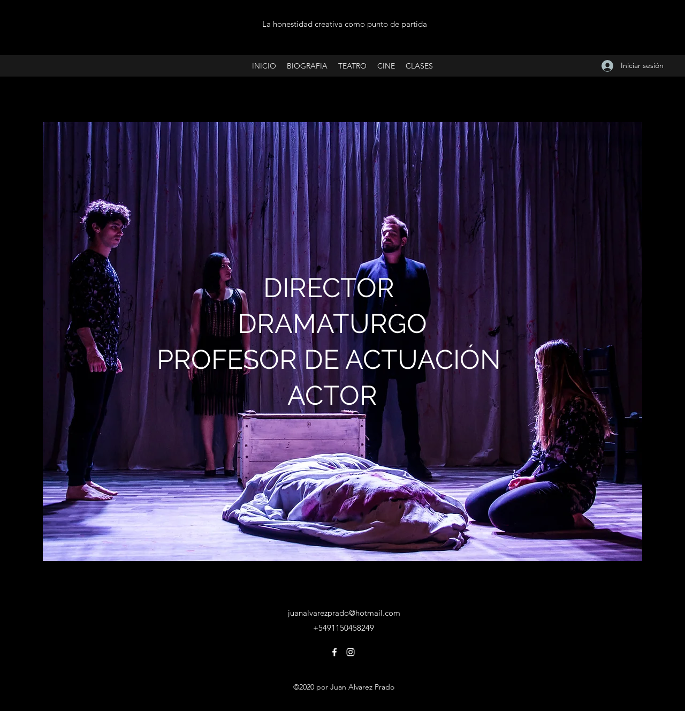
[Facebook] (334, 652)
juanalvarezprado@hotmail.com (344, 613)
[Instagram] (350, 652)
